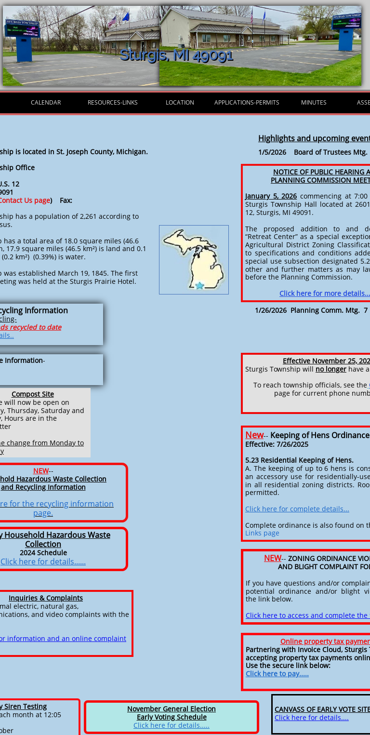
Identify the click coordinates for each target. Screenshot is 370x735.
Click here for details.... (312, 717)
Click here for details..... (171, 725)
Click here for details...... (43, 561)
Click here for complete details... (297, 508)
